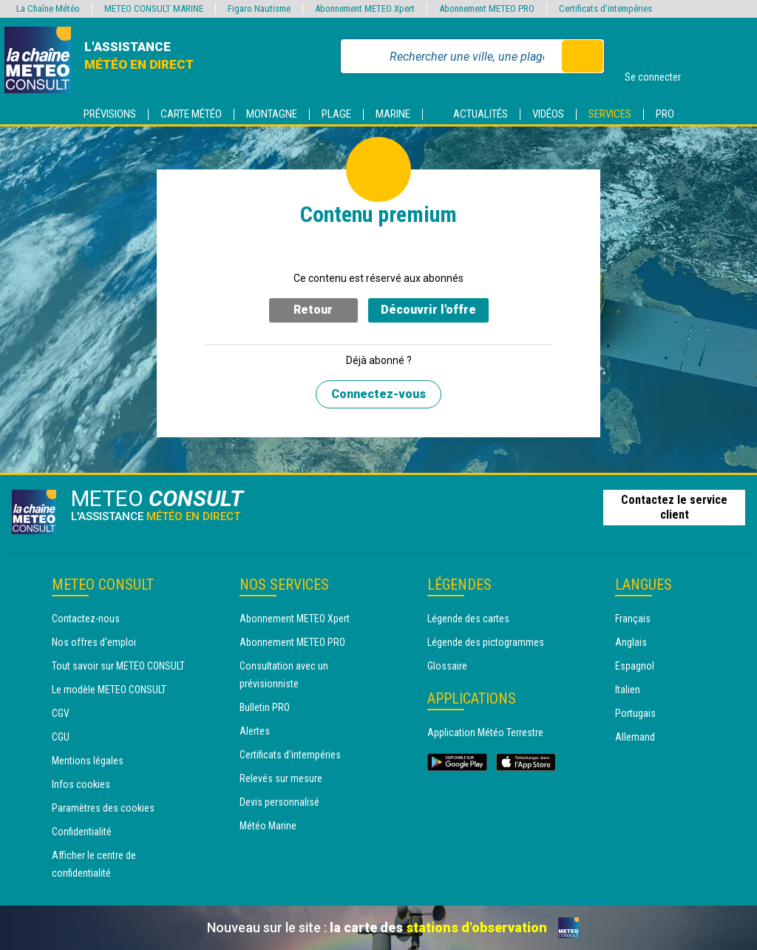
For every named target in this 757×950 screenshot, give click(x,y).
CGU (60, 737)
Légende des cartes (468, 618)
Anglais (631, 642)
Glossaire (447, 666)
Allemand (635, 737)
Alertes (255, 731)
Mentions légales (87, 761)
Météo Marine (268, 826)
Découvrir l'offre (428, 310)
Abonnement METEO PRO (292, 642)
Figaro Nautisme (259, 8)
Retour (313, 310)
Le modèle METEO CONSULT (109, 689)
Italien (627, 689)
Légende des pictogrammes (485, 642)
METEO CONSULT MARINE (153, 8)
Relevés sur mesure (281, 778)
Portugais (635, 713)
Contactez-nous (86, 618)
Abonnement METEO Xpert (295, 618)
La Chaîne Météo (48, 8)
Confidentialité (82, 832)
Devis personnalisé (279, 802)
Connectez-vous (378, 394)
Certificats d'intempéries (290, 755)
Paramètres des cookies (103, 808)
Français (633, 618)
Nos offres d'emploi (94, 642)
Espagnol (634, 666)
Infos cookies (81, 784)
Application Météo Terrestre (485, 732)
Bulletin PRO (265, 707)
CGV (60, 713)
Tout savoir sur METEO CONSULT (118, 666)
